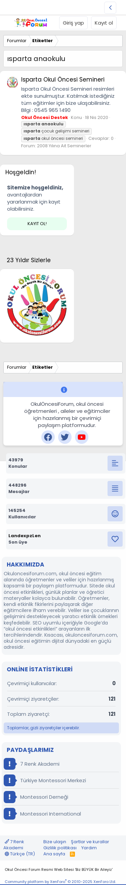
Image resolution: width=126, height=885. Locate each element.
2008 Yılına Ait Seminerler (64, 146)
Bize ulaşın (54, 841)
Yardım (89, 848)
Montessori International (42, 814)
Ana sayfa (54, 854)
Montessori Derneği (36, 797)
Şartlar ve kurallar (90, 841)
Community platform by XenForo (60, 881)
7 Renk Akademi (31, 764)
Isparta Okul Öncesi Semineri (62, 79)
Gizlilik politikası (60, 848)
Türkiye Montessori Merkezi (45, 780)
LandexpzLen (24, 535)
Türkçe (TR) (20, 854)
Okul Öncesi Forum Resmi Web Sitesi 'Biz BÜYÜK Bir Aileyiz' (59, 869)
